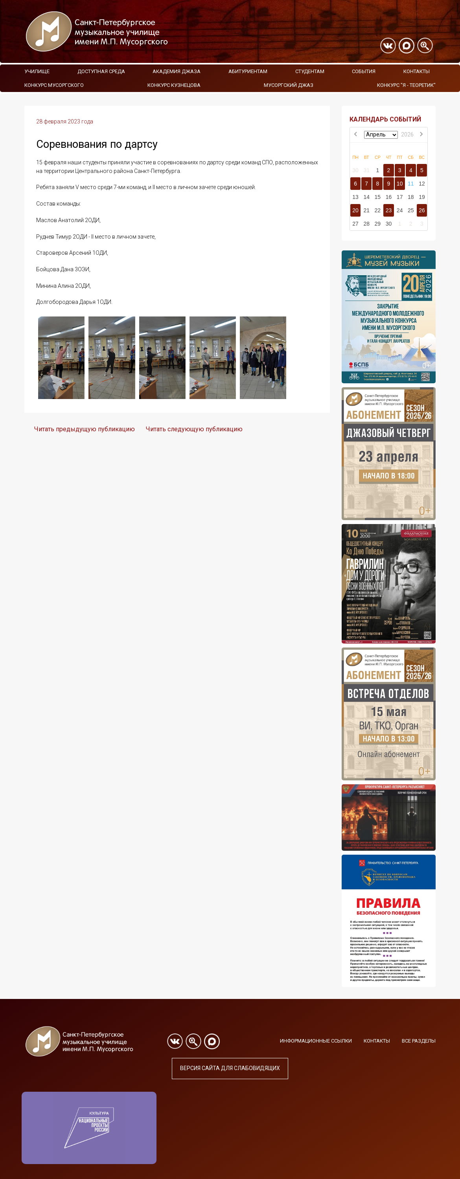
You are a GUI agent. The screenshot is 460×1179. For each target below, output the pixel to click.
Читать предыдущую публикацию (84, 429)
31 (366, 170)
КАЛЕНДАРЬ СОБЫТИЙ (385, 119)
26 (422, 210)
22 (378, 210)
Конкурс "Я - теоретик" (406, 85)
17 (400, 197)
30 (355, 170)
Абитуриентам (247, 71)
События (363, 71)
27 (355, 224)
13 (355, 197)
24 (400, 210)
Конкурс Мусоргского (54, 85)
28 (366, 224)
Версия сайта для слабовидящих (230, 1068)
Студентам (309, 71)
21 (366, 210)
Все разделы (419, 1041)
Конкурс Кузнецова (174, 85)
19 (422, 197)
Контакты (416, 71)
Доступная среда (101, 71)
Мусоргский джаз (288, 85)
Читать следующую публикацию (194, 429)
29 (378, 224)
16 (389, 197)
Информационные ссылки (316, 1041)
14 (366, 197)
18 (411, 197)
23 (389, 210)
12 (422, 183)
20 (355, 210)
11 (411, 183)
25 (411, 210)
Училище (37, 71)
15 (378, 197)
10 (400, 183)
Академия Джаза (177, 71)
